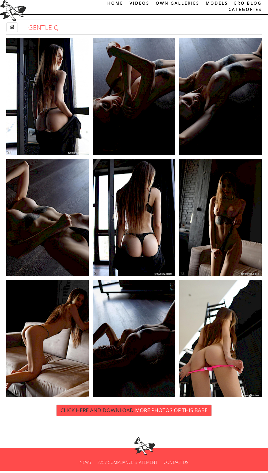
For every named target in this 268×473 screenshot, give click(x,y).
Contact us (176, 465)
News (85, 465)
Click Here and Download (134, 412)
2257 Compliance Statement (127, 465)
